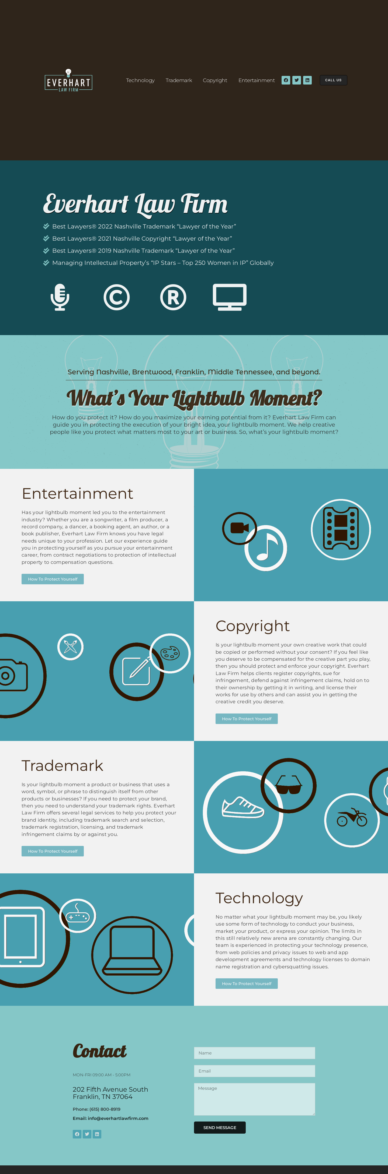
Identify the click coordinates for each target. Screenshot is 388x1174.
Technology (139, 80)
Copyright (214, 80)
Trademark (178, 80)
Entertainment (256, 80)
